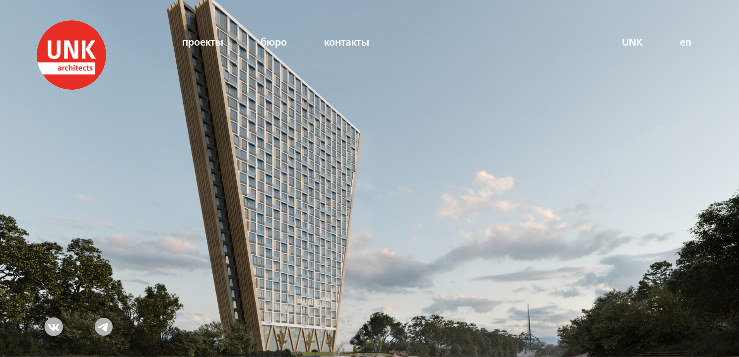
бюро (274, 43)
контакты (346, 43)
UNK (632, 43)
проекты (202, 43)
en (685, 43)
